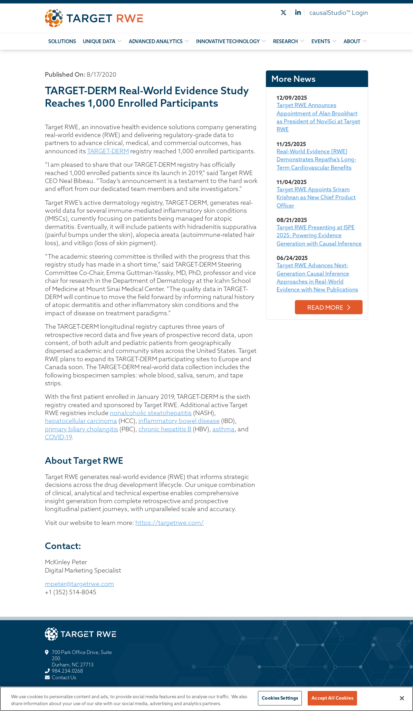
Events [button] (320, 41)
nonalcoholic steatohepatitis (151, 413)
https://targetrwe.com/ (169, 523)
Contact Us (64, 677)
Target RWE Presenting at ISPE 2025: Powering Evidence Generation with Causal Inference (319, 235)
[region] (206, 698)
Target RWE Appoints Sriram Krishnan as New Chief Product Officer (316, 197)
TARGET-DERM (108, 151)
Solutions (62, 41)
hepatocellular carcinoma (81, 421)
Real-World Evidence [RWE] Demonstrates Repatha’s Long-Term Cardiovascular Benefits (316, 159)
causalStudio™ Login (338, 13)
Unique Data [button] (99, 41)
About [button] (352, 41)
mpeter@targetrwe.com (79, 584)
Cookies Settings (280, 698)
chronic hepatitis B (164, 429)
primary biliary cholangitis (81, 429)
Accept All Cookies (332, 698)
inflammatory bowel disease (179, 421)
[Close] (402, 698)
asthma (223, 429)
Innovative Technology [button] (228, 41)
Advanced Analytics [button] (156, 41)
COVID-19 (58, 437)
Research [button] (285, 41)
